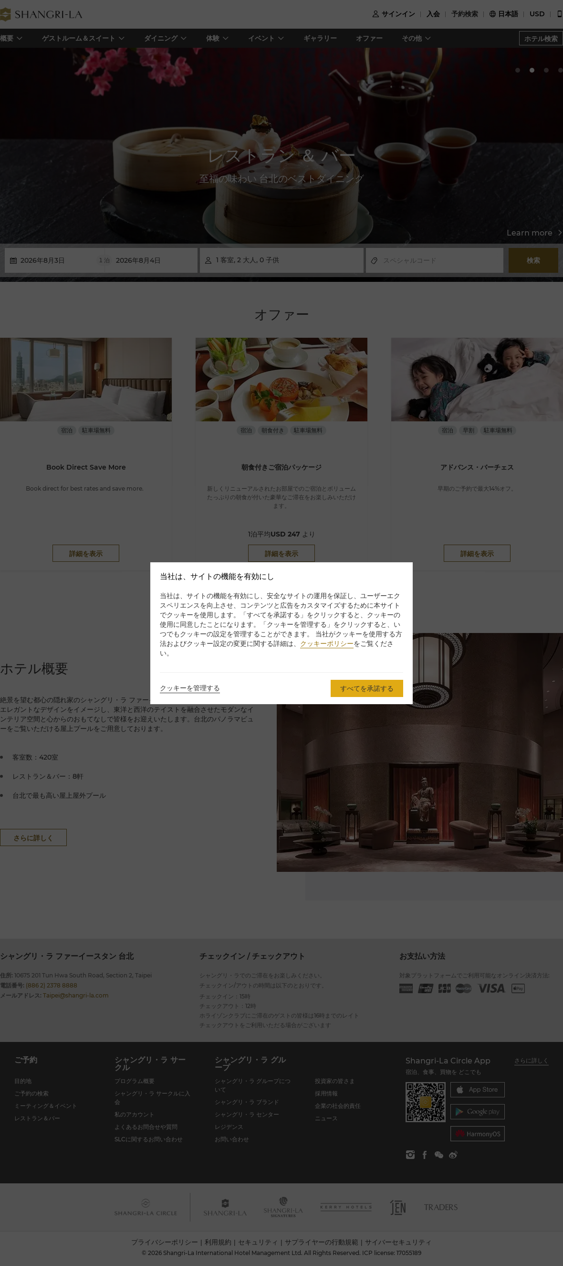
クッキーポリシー (327, 643)
